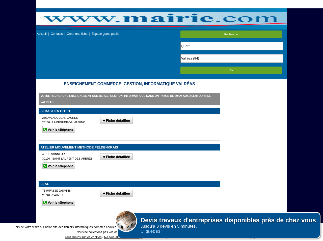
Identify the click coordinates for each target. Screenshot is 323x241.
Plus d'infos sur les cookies (83, 237)
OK (231, 70)
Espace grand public (105, 34)
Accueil (42, 34)
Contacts (57, 34)
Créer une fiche (77, 34)
